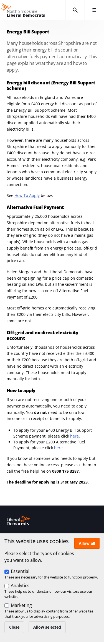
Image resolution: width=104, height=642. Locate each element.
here (74, 436)
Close (14, 627)
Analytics (20, 585)
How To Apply (27, 195)
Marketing (21, 605)
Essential (20, 571)
